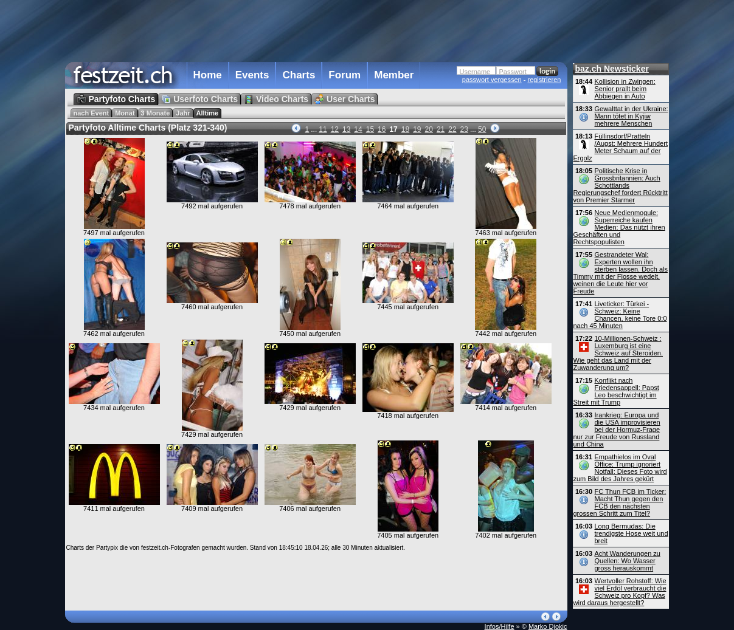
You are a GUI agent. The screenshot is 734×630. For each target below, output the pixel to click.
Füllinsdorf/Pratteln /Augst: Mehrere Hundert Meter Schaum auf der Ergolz (620, 147)
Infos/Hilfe (499, 626)
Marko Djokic (547, 626)
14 (358, 129)
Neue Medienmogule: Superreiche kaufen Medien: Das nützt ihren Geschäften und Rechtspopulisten (619, 227)
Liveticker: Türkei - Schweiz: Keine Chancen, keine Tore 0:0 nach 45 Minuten (620, 314)
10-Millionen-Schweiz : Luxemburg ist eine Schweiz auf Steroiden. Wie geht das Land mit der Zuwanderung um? (618, 353)
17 (393, 129)
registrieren (544, 79)
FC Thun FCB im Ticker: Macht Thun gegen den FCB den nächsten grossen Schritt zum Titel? (619, 502)
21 (441, 129)
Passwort (513, 71)
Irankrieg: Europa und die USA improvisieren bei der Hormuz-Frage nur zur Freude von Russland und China (616, 429)
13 (346, 129)
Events (252, 75)
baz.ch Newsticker (612, 69)
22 (452, 129)
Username (475, 71)
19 (417, 129)
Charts (298, 75)
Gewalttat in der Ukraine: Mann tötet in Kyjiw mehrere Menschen (631, 116)
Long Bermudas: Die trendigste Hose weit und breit (631, 533)
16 (382, 129)
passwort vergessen (492, 79)
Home (207, 75)
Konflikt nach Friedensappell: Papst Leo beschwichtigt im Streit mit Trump (616, 391)
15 (370, 129)
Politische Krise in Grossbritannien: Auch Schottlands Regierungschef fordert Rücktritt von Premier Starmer (620, 185)
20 (429, 129)
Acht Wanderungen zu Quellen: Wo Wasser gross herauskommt (627, 561)
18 (405, 129)
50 (482, 129)
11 (323, 129)
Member (394, 75)
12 (335, 129)
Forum (344, 75)
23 (464, 129)
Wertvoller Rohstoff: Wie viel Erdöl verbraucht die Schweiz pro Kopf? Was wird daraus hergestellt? (619, 591)
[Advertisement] (316, 29)
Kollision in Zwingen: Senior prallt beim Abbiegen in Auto (625, 89)
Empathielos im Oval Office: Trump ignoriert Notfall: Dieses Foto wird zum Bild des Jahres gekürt (620, 467)
